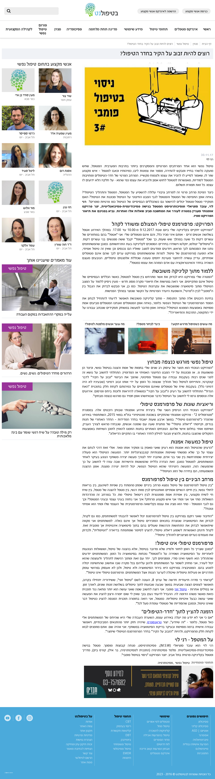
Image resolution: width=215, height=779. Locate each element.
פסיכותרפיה (165, 663)
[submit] (8, 11)
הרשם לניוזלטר (83, 757)
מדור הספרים (162, 739)
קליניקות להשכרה (159, 730)
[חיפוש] (34, 11)
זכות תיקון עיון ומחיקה (79, 744)
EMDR (127, 753)
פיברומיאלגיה (200, 739)
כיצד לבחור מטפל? (148, 324)
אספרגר (203, 735)
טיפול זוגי (180, 589)
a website (16, 774)
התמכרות (202, 753)
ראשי (207, 29)
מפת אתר (86, 762)
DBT (128, 735)
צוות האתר (86, 726)
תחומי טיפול (158, 29)
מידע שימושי (133, 29)
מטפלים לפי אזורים (158, 721)
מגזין (57, 29)
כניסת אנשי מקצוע (196, 11)
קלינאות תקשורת (121, 730)
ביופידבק (126, 739)
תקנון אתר (86, 730)
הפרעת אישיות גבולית (195, 744)
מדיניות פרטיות (83, 735)
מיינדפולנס (201, 748)
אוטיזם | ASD (200, 730)
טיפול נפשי (182, 663)
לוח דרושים (163, 744)
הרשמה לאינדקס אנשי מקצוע (158, 11)
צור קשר (87, 753)
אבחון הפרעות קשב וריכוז (155, 748)
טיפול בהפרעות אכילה (157, 735)
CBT (128, 721)
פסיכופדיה (74, 29)
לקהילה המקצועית (19, 29)
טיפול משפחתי (122, 744)
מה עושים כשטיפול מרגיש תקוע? (191, 324)
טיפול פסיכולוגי (122, 748)
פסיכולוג (203, 721)
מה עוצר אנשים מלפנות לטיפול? (105, 324)
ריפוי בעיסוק (123, 726)
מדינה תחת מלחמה (103, 29)
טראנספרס (154, 622)
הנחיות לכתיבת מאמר (79, 748)
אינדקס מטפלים (186, 29)
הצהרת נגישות (84, 739)
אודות (89, 721)
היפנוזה (127, 757)
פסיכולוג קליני (200, 726)
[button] (185, 31)
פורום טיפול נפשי (43, 29)
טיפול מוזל (163, 726)
